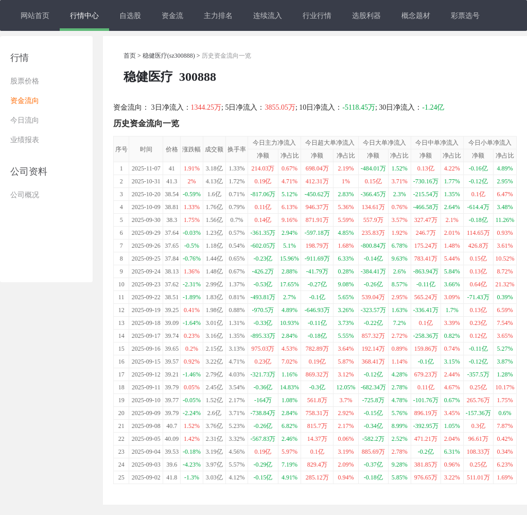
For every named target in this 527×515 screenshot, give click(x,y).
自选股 (130, 15)
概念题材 (415, 15)
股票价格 (24, 81)
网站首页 (35, 15)
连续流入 (267, 15)
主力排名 (218, 15)
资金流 (172, 15)
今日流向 (24, 120)
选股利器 (366, 15)
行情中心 (84, 15)
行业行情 (317, 15)
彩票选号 (465, 15)
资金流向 (24, 101)
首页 (130, 55)
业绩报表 (24, 140)
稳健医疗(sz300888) (169, 55)
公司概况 (24, 195)
